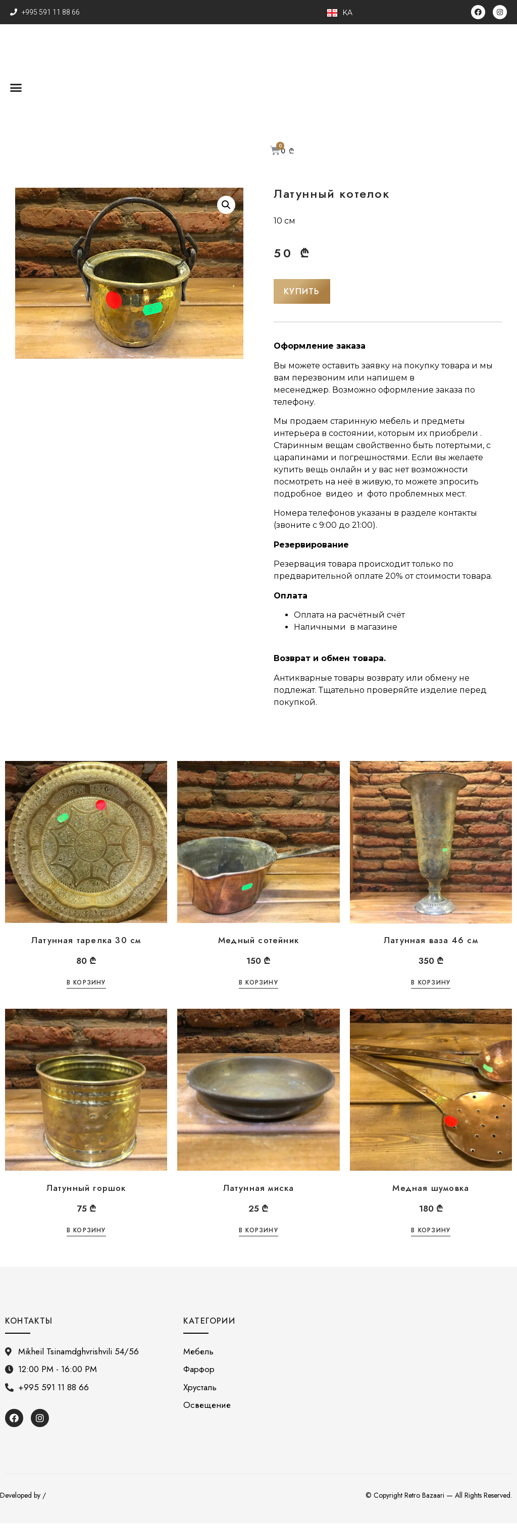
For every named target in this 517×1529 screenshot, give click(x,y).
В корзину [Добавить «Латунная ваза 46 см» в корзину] (430, 989)
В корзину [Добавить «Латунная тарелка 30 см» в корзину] (86, 989)
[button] (16, 87)
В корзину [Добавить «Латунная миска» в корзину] (258, 1236)
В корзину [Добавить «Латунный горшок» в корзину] (86, 1236)
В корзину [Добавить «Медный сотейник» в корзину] (258, 989)
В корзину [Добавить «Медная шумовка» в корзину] (430, 1236)
